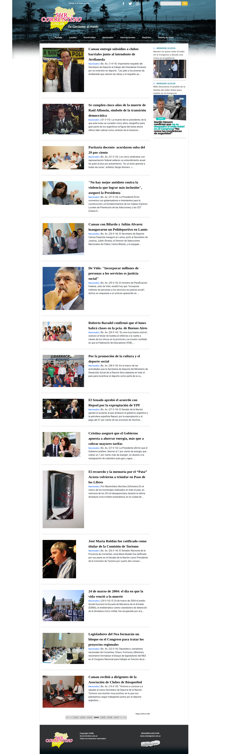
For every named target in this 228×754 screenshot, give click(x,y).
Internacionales (127, 37)
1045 (103, 717)
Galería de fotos (165, 37)
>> (124, 717)
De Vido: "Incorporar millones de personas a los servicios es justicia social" (113, 273)
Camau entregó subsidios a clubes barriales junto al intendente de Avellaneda (113, 54)
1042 (82, 717)
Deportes (146, 37)
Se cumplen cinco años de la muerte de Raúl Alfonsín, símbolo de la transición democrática (117, 110)
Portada (60, 37)
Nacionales (108, 37)
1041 (76, 717)
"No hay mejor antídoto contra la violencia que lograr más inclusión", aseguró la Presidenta (115, 187)
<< (67, 717)
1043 (89, 717)
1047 (116, 717)
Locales (73, 37)
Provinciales (90, 37)
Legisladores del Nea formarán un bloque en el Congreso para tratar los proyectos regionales (116, 639)
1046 (109, 717)
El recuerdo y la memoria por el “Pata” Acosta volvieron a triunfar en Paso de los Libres (117, 477)
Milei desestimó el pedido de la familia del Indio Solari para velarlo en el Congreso (169, 89)
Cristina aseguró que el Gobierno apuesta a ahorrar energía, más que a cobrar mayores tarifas (116, 438)
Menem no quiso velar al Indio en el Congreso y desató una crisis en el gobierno (169, 54)
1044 (96, 717)
